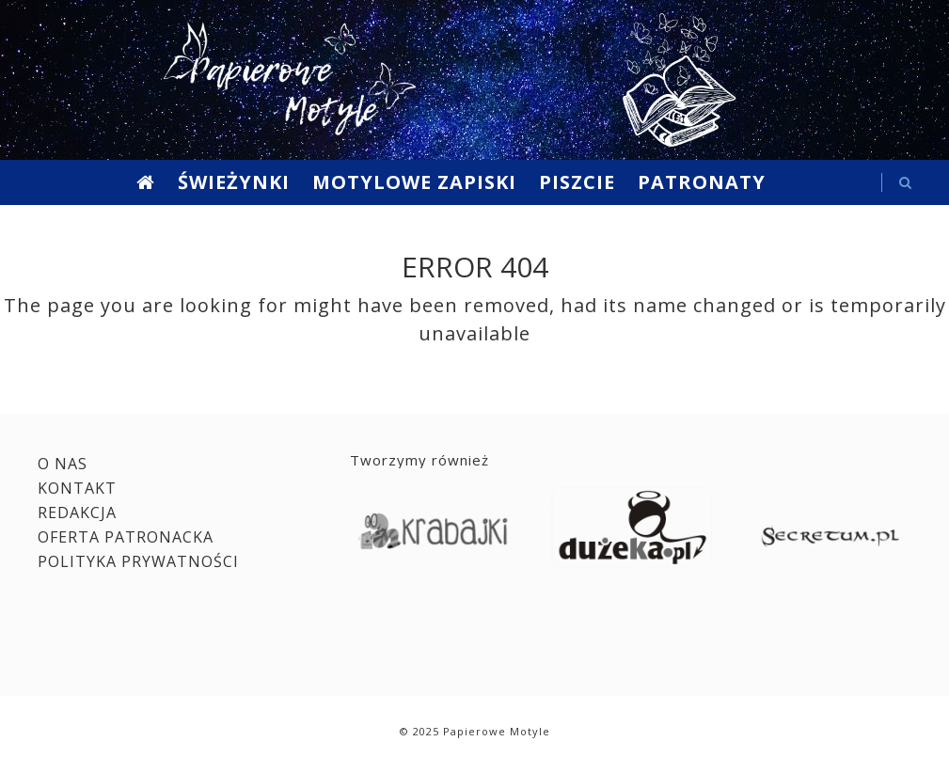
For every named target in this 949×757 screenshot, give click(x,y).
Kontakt (77, 488)
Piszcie (577, 182)
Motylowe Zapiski (414, 182)
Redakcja (77, 512)
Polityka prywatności (138, 561)
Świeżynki (234, 182)
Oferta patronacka (126, 537)
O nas (62, 463)
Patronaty (702, 182)
